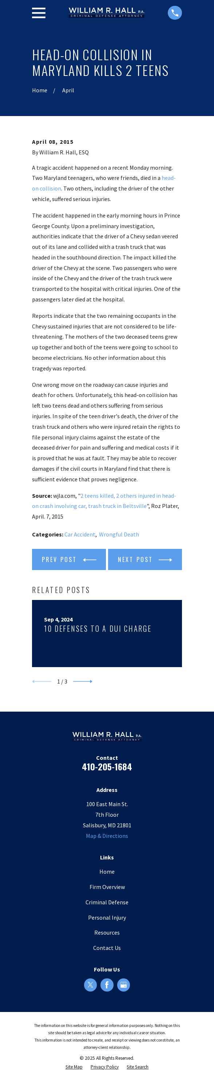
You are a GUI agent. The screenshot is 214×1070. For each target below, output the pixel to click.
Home (107, 871)
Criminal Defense (107, 902)
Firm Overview (107, 886)
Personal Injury (107, 917)
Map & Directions (107, 835)
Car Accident (79, 534)
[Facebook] (106, 984)
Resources (107, 932)
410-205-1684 (107, 766)
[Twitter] (90, 984)
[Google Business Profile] (123, 984)
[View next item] (82, 681)
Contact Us (107, 947)
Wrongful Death (119, 534)
